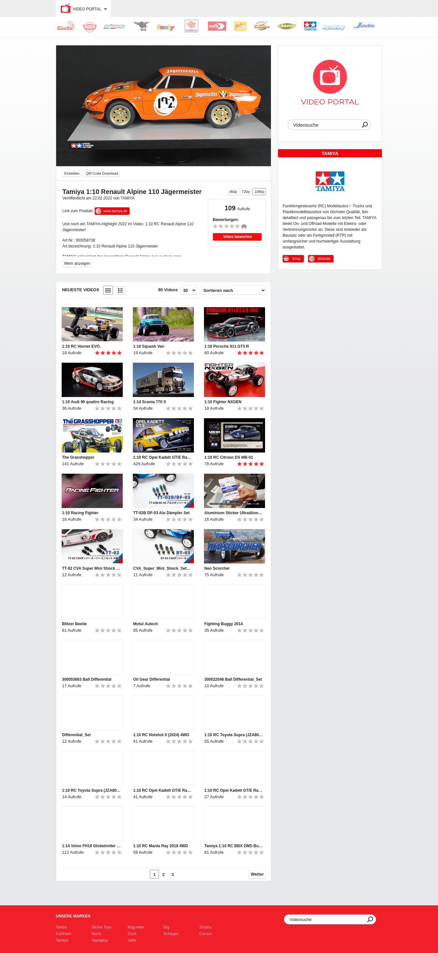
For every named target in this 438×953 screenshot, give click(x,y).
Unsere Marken (73, 916)
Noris (96, 933)
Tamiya (62, 940)
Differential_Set (76, 735)
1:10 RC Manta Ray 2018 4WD (160, 846)
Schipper (171, 933)
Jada (132, 940)
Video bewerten (237, 236)
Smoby (205, 927)
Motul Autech (145, 624)
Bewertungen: (226, 219)
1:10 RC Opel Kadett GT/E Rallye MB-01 (162, 457)
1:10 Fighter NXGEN (223, 402)
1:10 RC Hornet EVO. (81, 346)
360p (233, 192)
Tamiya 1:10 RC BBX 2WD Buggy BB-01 (233, 846)
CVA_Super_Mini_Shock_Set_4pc (162, 568)
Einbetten (71, 173)
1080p (259, 192)
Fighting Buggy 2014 (223, 624)
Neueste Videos (80, 289)
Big (166, 927)
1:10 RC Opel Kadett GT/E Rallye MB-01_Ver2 (162, 790)
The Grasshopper (78, 457)
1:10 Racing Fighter (80, 513)
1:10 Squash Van (148, 346)
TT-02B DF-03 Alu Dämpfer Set (161, 513)
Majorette (136, 927)
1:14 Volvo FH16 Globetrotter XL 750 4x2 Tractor (91, 846)
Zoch (132, 933)
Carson (205, 933)
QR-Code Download (102, 173)
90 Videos (168, 289)
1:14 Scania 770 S (149, 402)
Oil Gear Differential (151, 679)
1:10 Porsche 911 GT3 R (226, 346)
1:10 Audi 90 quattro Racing (88, 402)
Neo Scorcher (217, 568)
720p (246, 192)
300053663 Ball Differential (86, 679)
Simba (61, 927)
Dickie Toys (101, 927)
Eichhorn (63, 933)
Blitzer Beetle (74, 624)
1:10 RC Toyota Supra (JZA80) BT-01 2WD (233, 735)
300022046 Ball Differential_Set (233, 679)
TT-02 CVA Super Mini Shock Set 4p (91, 568)
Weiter (257, 874)
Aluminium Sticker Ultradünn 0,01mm (233, 513)
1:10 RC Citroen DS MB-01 (228, 457)
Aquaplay (100, 940)
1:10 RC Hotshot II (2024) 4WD (161, 735)
